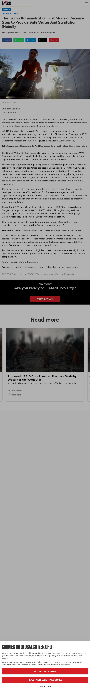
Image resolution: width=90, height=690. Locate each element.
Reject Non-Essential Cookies (45, 679)
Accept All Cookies (45, 671)
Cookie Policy (45, 686)
